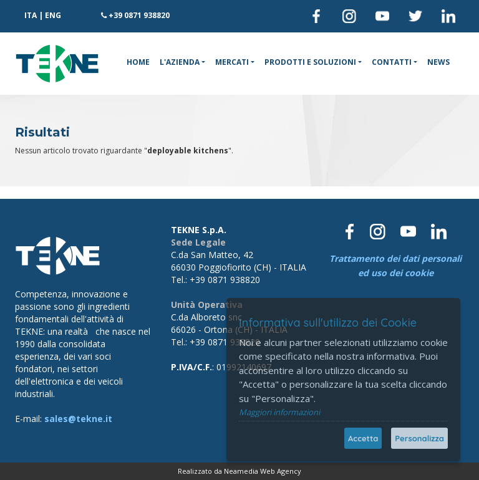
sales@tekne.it (78, 419)
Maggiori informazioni (279, 412)
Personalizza (419, 438)
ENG (53, 15)
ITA (30, 15)
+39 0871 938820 (139, 15)
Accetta (363, 438)
